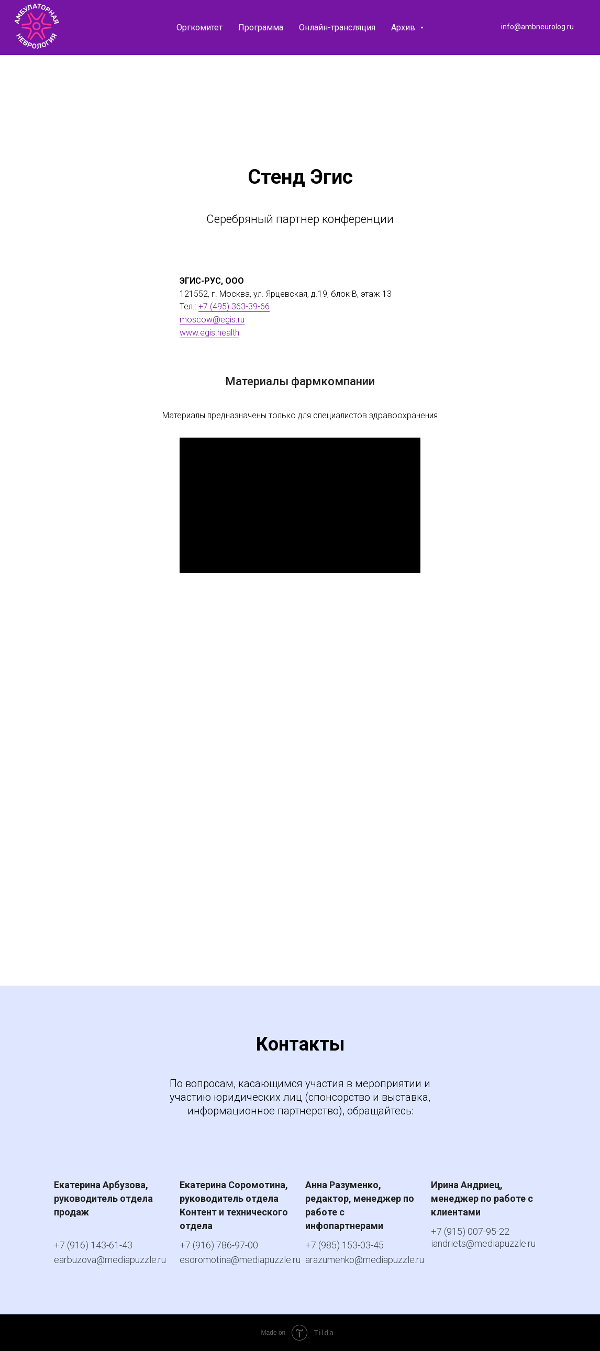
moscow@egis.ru (212, 320)
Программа (260, 27)
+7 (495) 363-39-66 (234, 306)
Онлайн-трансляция (337, 27)
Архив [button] (404, 27)
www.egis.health (209, 333)
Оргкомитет (199, 27)
